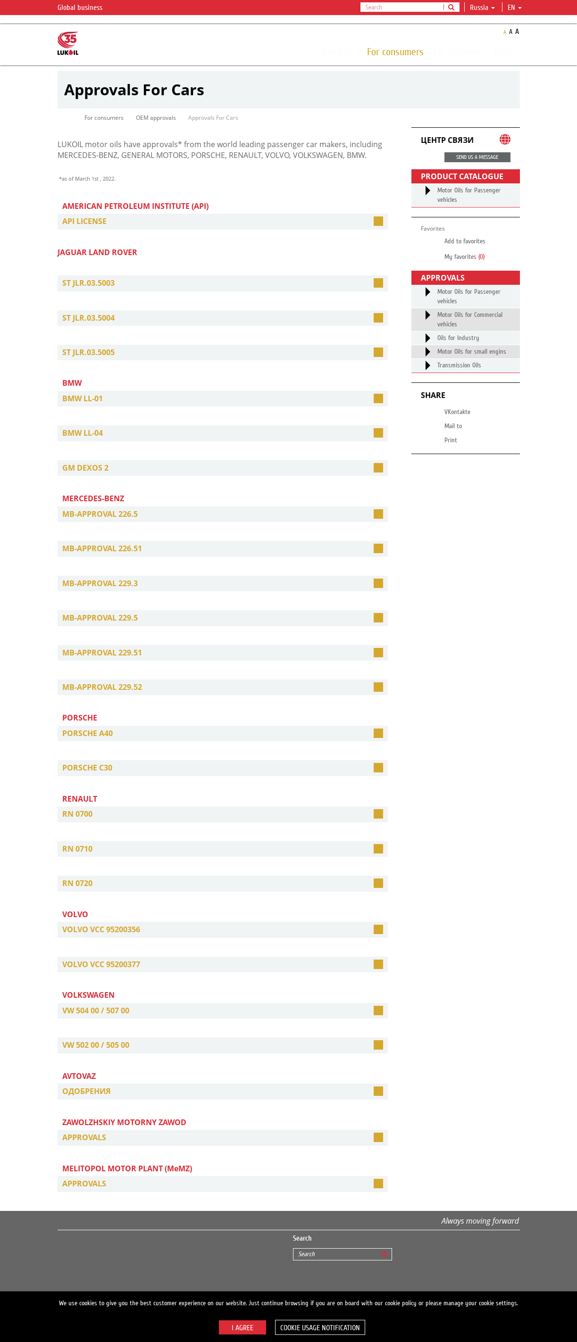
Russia (482, 7)
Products (340, 51)
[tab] (222, 221)
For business (458, 51)
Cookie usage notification (320, 1328)
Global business (86, 8)
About (504, 51)
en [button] (515, 7)
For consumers (395, 51)
